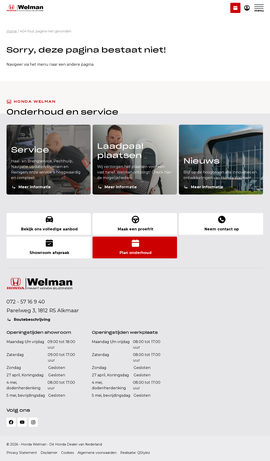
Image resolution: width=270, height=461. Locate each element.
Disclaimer (49, 453)
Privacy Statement (21, 453)
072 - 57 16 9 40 (25, 302)
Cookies (67, 453)
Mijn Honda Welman (247, 8)
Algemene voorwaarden (97, 453)
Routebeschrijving (32, 319)
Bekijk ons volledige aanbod (49, 223)
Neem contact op (221, 223)
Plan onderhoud (235, 8)
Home (11, 31)
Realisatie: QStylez (135, 453)
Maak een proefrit (135, 223)
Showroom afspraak (49, 247)
